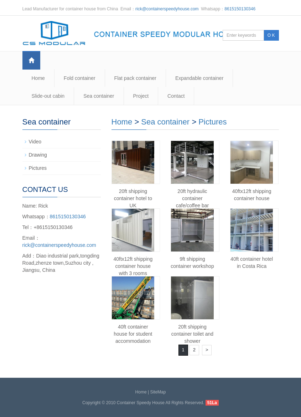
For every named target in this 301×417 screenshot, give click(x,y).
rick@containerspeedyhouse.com (167, 8)
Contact (176, 96)
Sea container (98, 96)
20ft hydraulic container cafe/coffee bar (192, 198)
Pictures (212, 121)
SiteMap (158, 392)
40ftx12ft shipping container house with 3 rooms (132, 266)
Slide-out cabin (48, 96)
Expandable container (199, 78)
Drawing (38, 155)
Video (35, 141)
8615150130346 (239, 8)
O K (271, 35)
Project (141, 96)
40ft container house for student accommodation (133, 334)
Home (38, 78)
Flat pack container (135, 78)
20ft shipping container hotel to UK (133, 198)
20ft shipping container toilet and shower (192, 334)
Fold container (79, 78)
